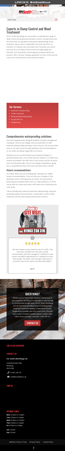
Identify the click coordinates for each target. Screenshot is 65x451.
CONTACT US (32, 323)
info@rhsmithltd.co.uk (18, 377)
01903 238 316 (15, 372)
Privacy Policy (35, 442)
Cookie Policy (48, 442)
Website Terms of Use (18, 442)
